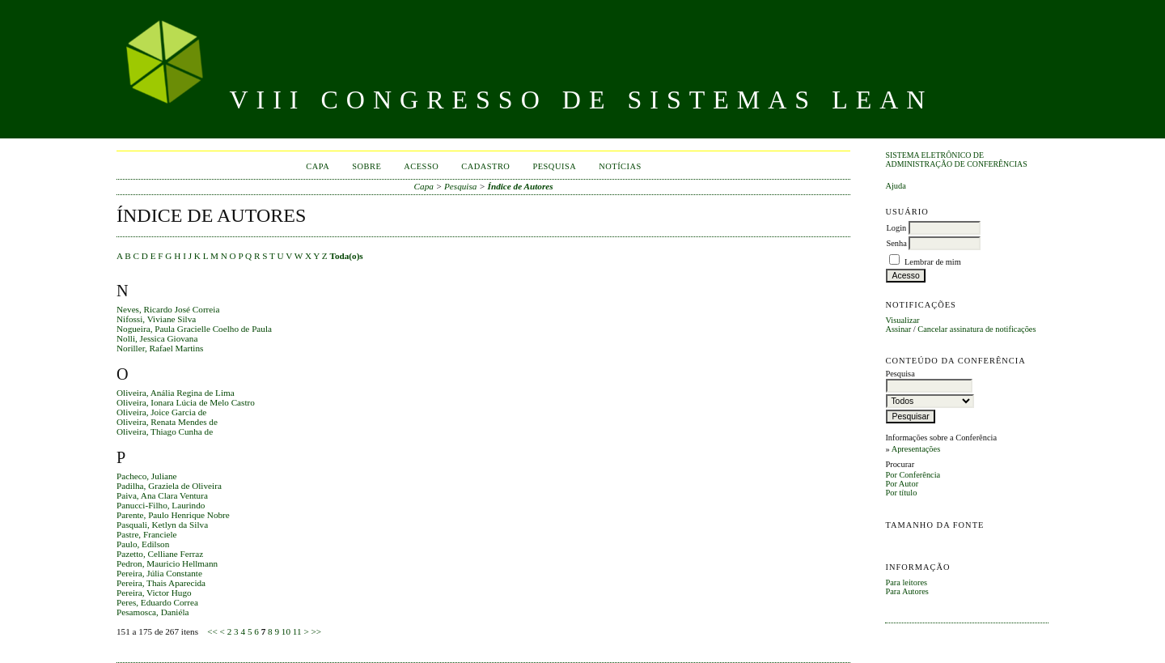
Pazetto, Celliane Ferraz (159, 554)
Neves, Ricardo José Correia (167, 309)
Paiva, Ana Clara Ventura (162, 495)
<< (212, 631)
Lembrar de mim (932, 261)
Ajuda (895, 185)
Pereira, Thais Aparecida (160, 583)
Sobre (366, 166)
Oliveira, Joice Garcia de (161, 412)
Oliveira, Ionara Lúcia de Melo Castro (185, 402)
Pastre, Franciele (146, 534)
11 (297, 631)
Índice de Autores (520, 186)
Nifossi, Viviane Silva (156, 319)
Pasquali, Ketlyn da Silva (162, 524)
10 (286, 631)
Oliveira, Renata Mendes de (167, 422)
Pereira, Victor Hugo (154, 592)
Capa (317, 166)
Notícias (620, 166)
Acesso (421, 166)
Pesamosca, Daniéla (152, 612)
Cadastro (485, 166)
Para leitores (906, 582)
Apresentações (916, 448)
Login (896, 227)
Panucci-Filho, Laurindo (160, 505)
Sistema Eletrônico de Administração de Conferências (956, 159)
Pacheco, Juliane (146, 476)
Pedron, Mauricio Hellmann (167, 563)
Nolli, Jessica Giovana (156, 338)
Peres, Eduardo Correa (157, 602)
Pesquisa (554, 166)
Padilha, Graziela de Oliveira (169, 486)
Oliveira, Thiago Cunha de (164, 431)
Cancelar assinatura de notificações (976, 329)
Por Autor (901, 483)
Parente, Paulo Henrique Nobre (173, 515)
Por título (901, 492)
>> (316, 631)
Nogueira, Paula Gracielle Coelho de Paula (194, 329)
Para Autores (906, 591)
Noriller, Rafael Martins (159, 348)
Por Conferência (912, 474)
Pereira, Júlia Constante (159, 573)
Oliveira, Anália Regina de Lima (175, 392)
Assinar (898, 329)
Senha (896, 243)
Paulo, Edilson (142, 544)
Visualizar (902, 320)
